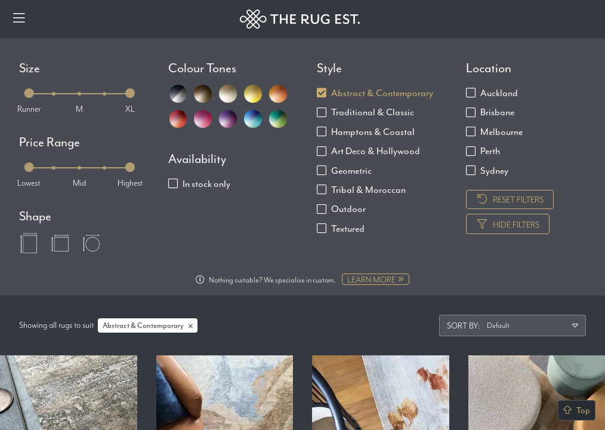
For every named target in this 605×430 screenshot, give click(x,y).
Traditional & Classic (372, 112)
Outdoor (348, 208)
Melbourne (501, 131)
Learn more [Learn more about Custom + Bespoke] (375, 279)
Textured (348, 228)
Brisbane (497, 112)
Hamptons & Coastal (373, 131)
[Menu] (19, 19)
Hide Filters (507, 224)
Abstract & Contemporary (382, 93)
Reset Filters (510, 199)
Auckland (499, 93)
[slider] (28, 93)
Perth (490, 150)
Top (576, 410)
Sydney (494, 170)
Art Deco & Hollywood (375, 150)
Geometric (351, 170)
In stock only (206, 183)
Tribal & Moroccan (368, 189)
